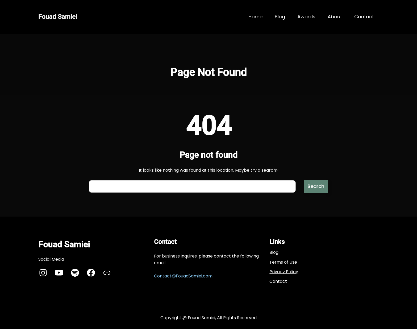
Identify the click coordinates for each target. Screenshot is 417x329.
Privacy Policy (283, 272)
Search (315, 186)
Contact (278, 281)
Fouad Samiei (57, 16)
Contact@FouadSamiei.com (183, 276)
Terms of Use (283, 262)
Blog (273, 252)
